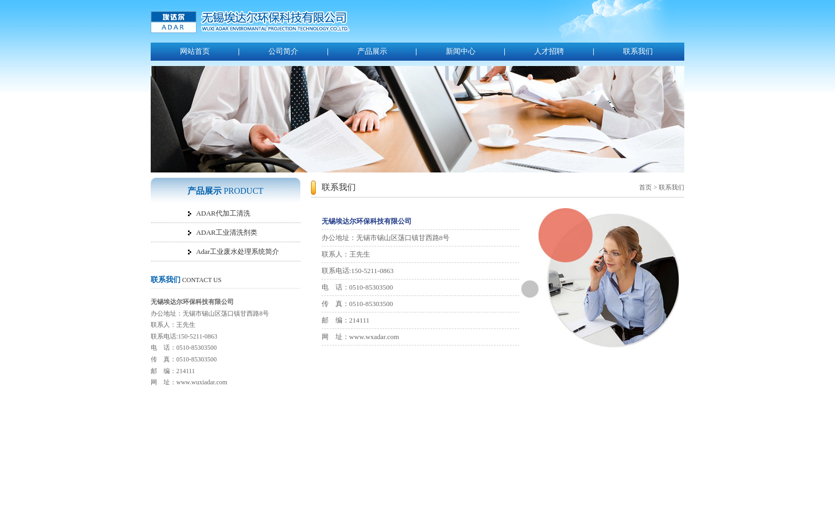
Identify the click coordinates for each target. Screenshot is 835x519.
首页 (645, 187)
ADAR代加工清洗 (223, 213)
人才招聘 (549, 51)
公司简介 (283, 51)
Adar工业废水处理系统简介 (237, 252)
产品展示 (372, 51)
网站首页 (195, 51)
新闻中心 (461, 51)
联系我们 (638, 51)
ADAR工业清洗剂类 (226, 232)
